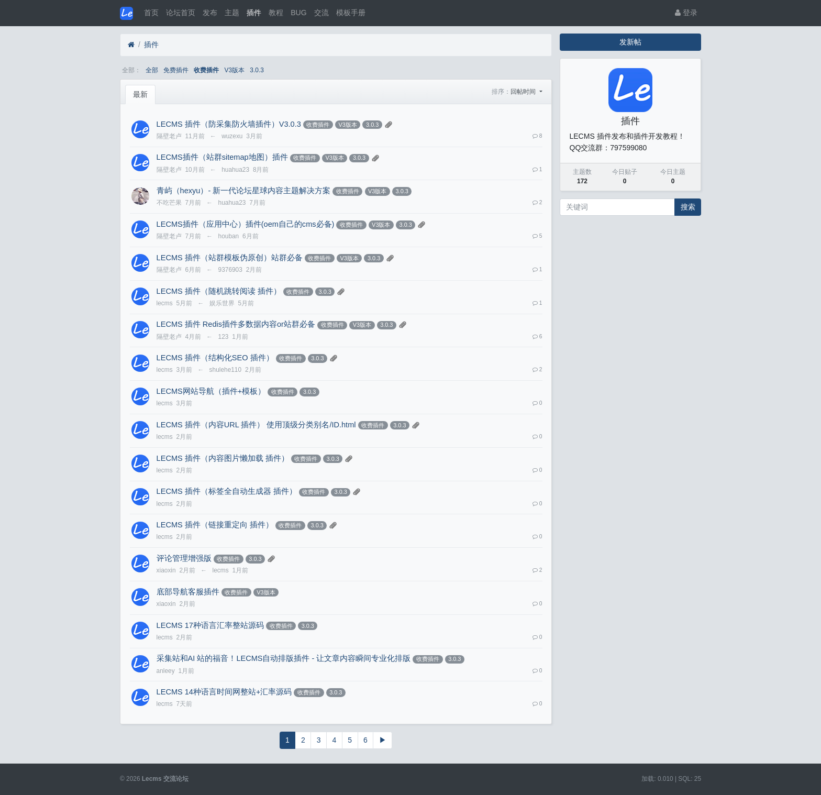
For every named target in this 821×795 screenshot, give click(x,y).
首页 (151, 12)
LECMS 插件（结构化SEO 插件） (215, 358)
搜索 (688, 207)
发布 (210, 12)
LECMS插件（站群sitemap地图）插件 (222, 157)
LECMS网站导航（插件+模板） (211, 391)
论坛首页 (180, 12)
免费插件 (175, 70)
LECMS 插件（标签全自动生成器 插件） (227, 491)
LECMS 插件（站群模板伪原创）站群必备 (230, 257)
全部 (152, 70)
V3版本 (235, 70)
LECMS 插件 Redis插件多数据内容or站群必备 (236, 324)
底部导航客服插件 (188, 592)
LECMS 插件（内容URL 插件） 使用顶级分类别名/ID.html (256, 425)
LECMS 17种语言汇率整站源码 (210, 625)
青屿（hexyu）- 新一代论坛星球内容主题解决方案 (244, 190)
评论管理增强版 (184, 558)
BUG (298, 12)
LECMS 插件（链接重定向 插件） (215, 525)
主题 (232, 12)
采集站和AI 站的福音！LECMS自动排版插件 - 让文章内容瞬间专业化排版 (284, 658)
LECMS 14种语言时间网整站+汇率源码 (224, 692)
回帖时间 (524, 91)
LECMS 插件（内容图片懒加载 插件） (223, 458)
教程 (276, 12)
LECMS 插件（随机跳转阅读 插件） (219, 291)
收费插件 (206, 70)
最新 (140, 94)
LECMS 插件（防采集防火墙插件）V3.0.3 (229, 124)
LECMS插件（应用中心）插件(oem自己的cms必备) (246, 224)
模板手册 (350, 12)
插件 (254, 12)
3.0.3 (256, 70)
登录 (686, 12)
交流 (321, 12)
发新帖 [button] (630, 42)
